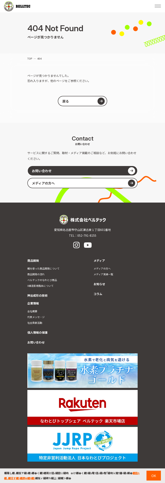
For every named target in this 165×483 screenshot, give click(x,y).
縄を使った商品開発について (43, 268)
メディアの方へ (83, 183)
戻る (83, 101)
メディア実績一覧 (103, 274)
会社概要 (32, 311)
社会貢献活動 (34, 322)
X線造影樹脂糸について (40, 285)
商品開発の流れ (36, 274)
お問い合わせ (83, 170)
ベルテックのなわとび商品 (42, 280)
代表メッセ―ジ (36, 317)
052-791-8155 (86, 235)
